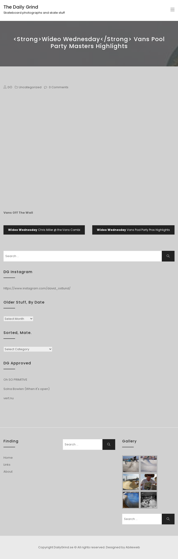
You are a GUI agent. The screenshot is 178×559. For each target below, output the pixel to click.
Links (6, 464)
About (8, 471)
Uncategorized (30, 87)
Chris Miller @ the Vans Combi (44, 230)
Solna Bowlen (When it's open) (26, 389)
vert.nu (8, 398)
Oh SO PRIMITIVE (15, 379)
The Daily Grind (20, 7)
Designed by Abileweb (123, 547)
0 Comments (58, 87)
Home (8, 457)
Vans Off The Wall (18, 212)
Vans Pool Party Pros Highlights (133, 230)
